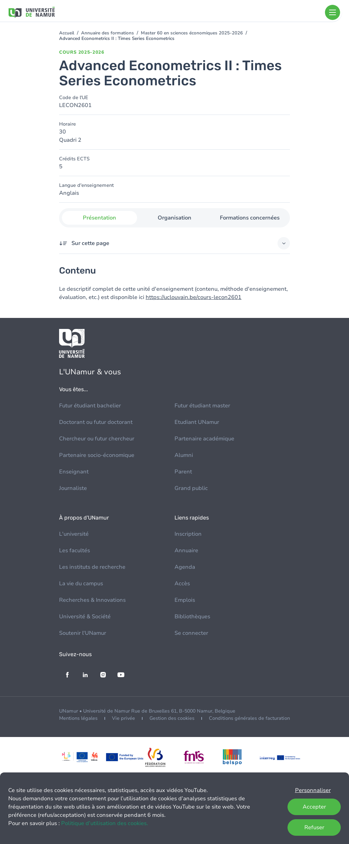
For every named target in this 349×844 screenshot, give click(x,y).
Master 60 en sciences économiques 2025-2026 (192, 33)
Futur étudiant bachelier (90, 405)
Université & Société (85, 616)
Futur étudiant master (202, 405)
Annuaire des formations (107, 33)
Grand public (191, 488)
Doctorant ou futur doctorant (96, 422)
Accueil (66, 33)
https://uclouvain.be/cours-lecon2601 (193, 297)
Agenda (184, 567)
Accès (182, 583)
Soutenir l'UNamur (82, 633)
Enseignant (74, 472)
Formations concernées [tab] (250, 218)
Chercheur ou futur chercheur (96, 438)
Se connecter (191, 633)
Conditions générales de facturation (249, 718)
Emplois (184, 600)
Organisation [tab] (174, 218)
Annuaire (186, 550)
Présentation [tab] (99, 218)
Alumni (183, 455)
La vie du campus (81, 583)
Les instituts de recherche (92, 567)
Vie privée (123, 718)
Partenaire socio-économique (96, 455)
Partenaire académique (204, 438)
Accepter (314, 807)
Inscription (188, 534)
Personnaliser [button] (313, 790)
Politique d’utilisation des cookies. (104, 823)
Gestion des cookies (171, 718)
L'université (74, 534)
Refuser (314, 827)
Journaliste (73, 488)
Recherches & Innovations (92, 600)
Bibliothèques (192, 616)
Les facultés (74, 550)
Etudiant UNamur (196, 422)
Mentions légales (78, 718)
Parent (183, 472)
